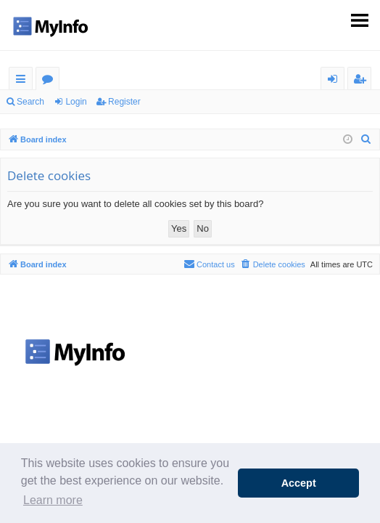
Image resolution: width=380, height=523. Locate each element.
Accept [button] (298, 483)
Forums (50, 81)
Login (75, 102)
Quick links (23, 81)
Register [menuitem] (363, 81)
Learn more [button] (53, 500)
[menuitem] (366, 139)
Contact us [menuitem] (209, 264)
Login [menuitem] (335, 81)
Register (124, 102)
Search (30, 102)
